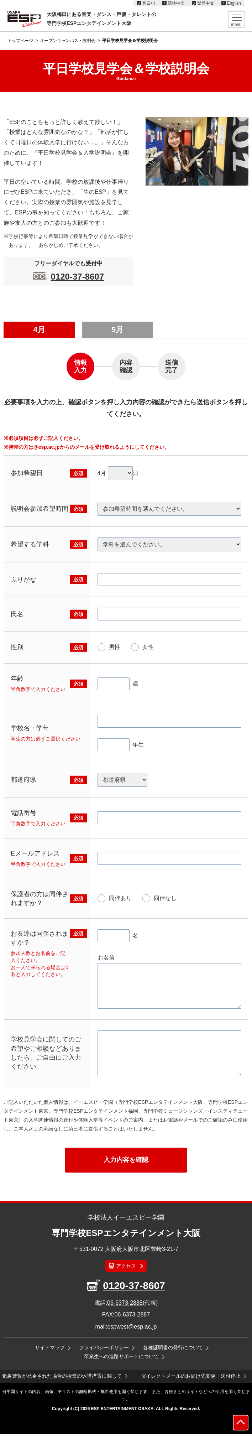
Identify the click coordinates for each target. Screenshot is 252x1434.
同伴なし (165, 898)
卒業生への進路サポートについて (121, 1356)
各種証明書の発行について (173, 1347)
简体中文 (176, 3)
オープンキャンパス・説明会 (67, 40)
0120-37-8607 (77, 276)
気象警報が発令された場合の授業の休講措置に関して (62, 1376)
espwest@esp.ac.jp (132, 1327)
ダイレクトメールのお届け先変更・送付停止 (191, 1376)
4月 (39, 329)
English (234, 3)
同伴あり (120, 898)
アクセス (126, 1266)
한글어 (148, 3)
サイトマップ (50, 1347)
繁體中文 (205, 3)
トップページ (20, 40)
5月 (117, 329)
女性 (148, 647)
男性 (114, 647)
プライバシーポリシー (104, 1347)
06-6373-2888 (125, 1303)
